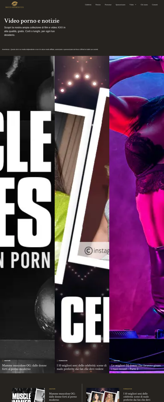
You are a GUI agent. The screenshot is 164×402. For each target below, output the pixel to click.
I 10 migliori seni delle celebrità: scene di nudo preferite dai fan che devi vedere (82, 359)
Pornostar (108, 5)
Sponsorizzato (120, 5)
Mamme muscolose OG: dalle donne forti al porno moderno (24, 359)
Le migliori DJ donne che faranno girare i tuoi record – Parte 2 (136, 359)
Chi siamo (144, 5)
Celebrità (88, 5)
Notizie (98, 5)
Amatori (7, 353)
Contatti (155, 5)
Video (134, 5)
